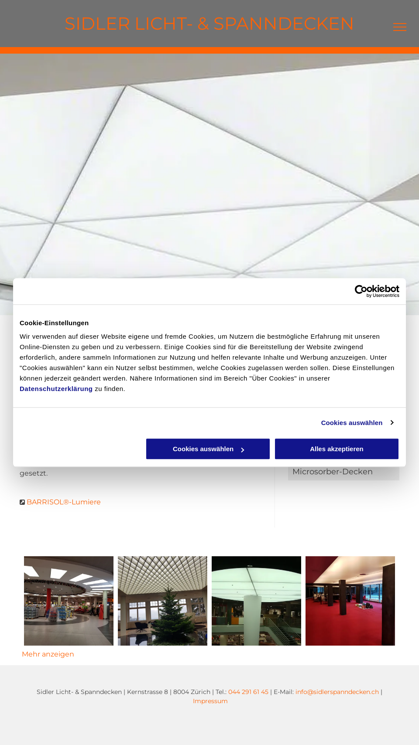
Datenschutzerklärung (56, 388)
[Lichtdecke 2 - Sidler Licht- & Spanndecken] (256, 601)
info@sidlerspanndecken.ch (337, 692)
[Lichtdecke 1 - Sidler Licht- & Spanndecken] (162, 601)
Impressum (210, 701)
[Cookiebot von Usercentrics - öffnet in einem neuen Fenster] (361, 291)
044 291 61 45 (248, 692)
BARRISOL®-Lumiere (64, 502)
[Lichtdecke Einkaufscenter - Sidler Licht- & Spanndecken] (68, 601)
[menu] (399, 27)
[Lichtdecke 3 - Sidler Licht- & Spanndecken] (350, 601)
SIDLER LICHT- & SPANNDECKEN (209, 23)
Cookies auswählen (352, 422)
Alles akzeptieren (337, 448)
